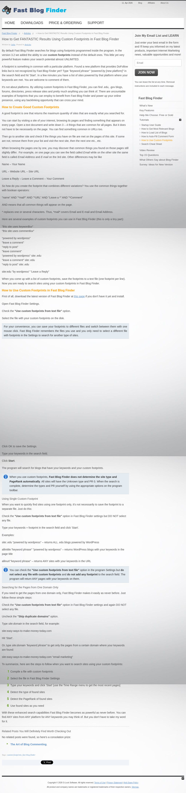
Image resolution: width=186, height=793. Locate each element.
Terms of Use (100, 783)
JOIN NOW (146, 72)
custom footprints (14, 755)
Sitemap (135, 787)
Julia (13, 44)
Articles (27, 33)
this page (79, 296)
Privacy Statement (114, 783)
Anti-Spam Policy (131, 783)
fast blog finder (29, 755)
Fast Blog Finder (9, 33)
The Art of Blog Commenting (28, 744)
